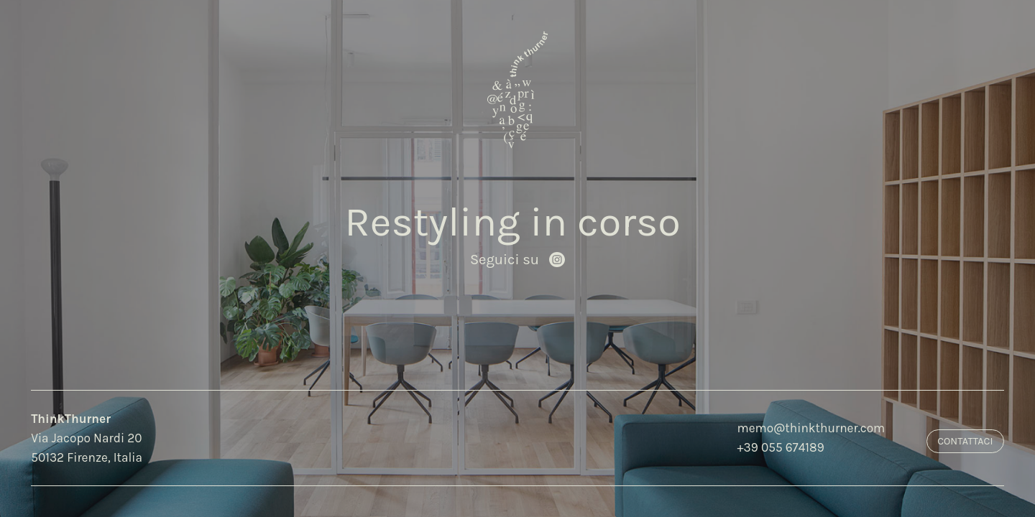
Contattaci (965, 441)
